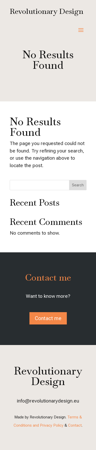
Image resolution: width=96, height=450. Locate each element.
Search (78, 185)
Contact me (48, 318)
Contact (75, 425)
